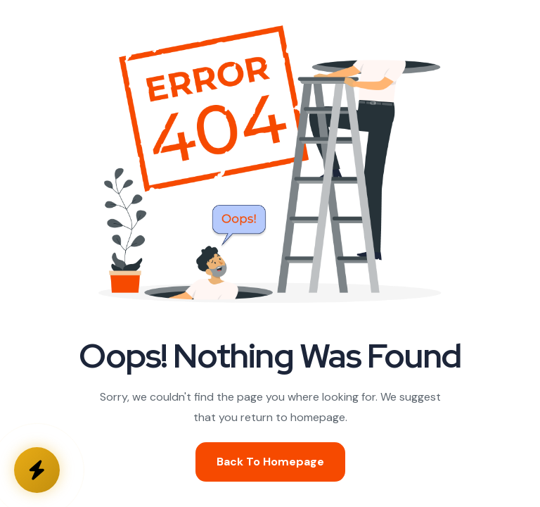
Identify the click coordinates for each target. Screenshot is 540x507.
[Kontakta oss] (37, 470)
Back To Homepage (270, 461)
